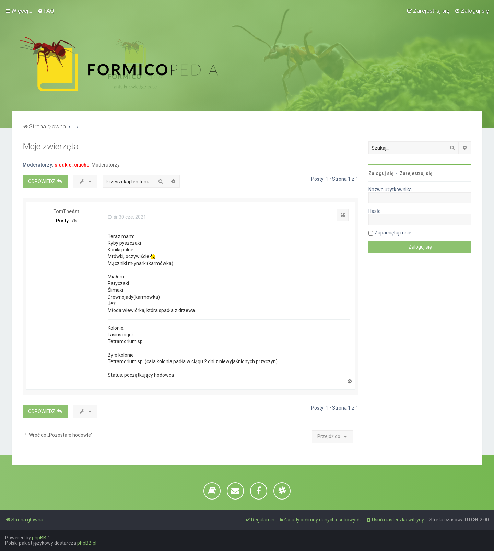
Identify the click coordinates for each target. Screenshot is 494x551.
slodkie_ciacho (72, 165)
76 (74, 220)
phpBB (39, 537)
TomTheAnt (66, 211)
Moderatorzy (106, 165)
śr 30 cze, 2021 (127, 217)
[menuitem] (45, 10)
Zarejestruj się (416, 173)
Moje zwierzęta (51, 146)
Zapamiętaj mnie (393, 233)
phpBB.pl (86, 543)
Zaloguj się (381, 173)
